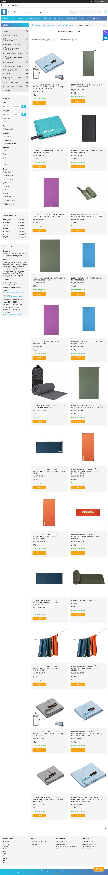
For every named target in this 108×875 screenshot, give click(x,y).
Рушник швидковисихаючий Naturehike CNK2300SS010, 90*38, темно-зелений (88, 668)
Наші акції (34, 844)
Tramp (5, 856)
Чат (99, 869)
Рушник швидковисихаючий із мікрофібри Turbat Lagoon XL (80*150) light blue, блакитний (87, 799)
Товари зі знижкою (16, 18)
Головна (5, 18)
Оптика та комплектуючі (13, 66)
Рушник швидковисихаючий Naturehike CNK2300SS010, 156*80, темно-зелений (46, 668)
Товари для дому (11, 70)
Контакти (96, 18)
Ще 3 (6, 190)
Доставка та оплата (33, 18)
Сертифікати (60, 844)
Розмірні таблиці (61, 842)
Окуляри (8, 73)
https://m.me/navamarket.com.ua (14, 297)
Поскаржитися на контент (64, 873)
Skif (4, 853)
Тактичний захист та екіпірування (12, 39)
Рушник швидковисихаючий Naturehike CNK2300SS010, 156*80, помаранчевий (46, 537)
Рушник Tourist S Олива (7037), (84, 600)
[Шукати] (99, 12)
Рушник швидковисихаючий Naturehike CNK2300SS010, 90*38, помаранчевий (84, 471)
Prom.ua (64, 871)
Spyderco (6, 846)
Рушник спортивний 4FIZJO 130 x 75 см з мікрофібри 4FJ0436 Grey (49, 406)
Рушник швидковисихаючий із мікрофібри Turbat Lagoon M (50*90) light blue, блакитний (48, 87)
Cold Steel (6, 844)
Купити (39, 103)
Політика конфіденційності (82, 873)
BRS (4, 860)
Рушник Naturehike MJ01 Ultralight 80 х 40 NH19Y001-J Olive (87, 86)
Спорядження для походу (65, 25)
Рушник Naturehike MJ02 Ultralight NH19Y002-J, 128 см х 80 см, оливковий (87, 406)
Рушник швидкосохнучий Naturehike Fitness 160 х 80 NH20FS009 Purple (49, 215)
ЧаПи (61, 18)
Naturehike (6, 863)
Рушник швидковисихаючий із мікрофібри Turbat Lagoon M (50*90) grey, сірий (48, 734)
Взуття (7, 90)
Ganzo (5, 849)
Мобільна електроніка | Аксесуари (13, 78)
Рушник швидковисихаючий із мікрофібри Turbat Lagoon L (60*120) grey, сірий (48, 799)
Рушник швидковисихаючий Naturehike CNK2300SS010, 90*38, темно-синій (49, 471)
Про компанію (86, 849)
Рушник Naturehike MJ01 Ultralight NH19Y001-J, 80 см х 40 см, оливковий (86, 215)
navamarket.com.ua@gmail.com (14, 292)
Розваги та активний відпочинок (12, 48)
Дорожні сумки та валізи (13, 86)
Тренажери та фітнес (12, 44)
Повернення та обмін (49, 18)
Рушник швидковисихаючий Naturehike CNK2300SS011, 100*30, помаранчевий (85, 537)
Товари (37, 25)
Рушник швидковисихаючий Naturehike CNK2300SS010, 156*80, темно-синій (46, 602)
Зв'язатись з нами (87, 842)
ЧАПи (58, 849)
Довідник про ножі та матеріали (66, 846)
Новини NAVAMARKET (38, 842)
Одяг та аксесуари (11, 82)
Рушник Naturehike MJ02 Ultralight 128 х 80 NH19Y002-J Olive (49, 279)
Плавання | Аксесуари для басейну (14, 57)
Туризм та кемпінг (48, 25)
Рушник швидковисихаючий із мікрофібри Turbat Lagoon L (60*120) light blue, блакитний (86, 734)
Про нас (88, 18)
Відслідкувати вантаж (72, 18)
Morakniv (6, 842)
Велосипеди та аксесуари (14, 53)
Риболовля (9, 62)
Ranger (5, 858)
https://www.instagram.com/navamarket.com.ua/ (14, 314)
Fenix (5, 851)
